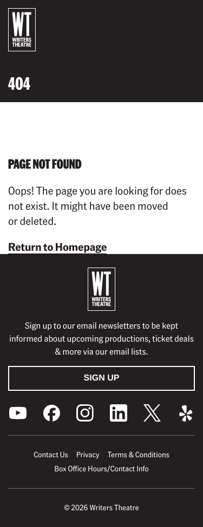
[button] (186, 16)
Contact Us (51, 454)
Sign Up (102, 378)
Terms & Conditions (138, 454)
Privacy (88, 454)
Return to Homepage (57, 246)
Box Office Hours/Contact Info (101, 468)
